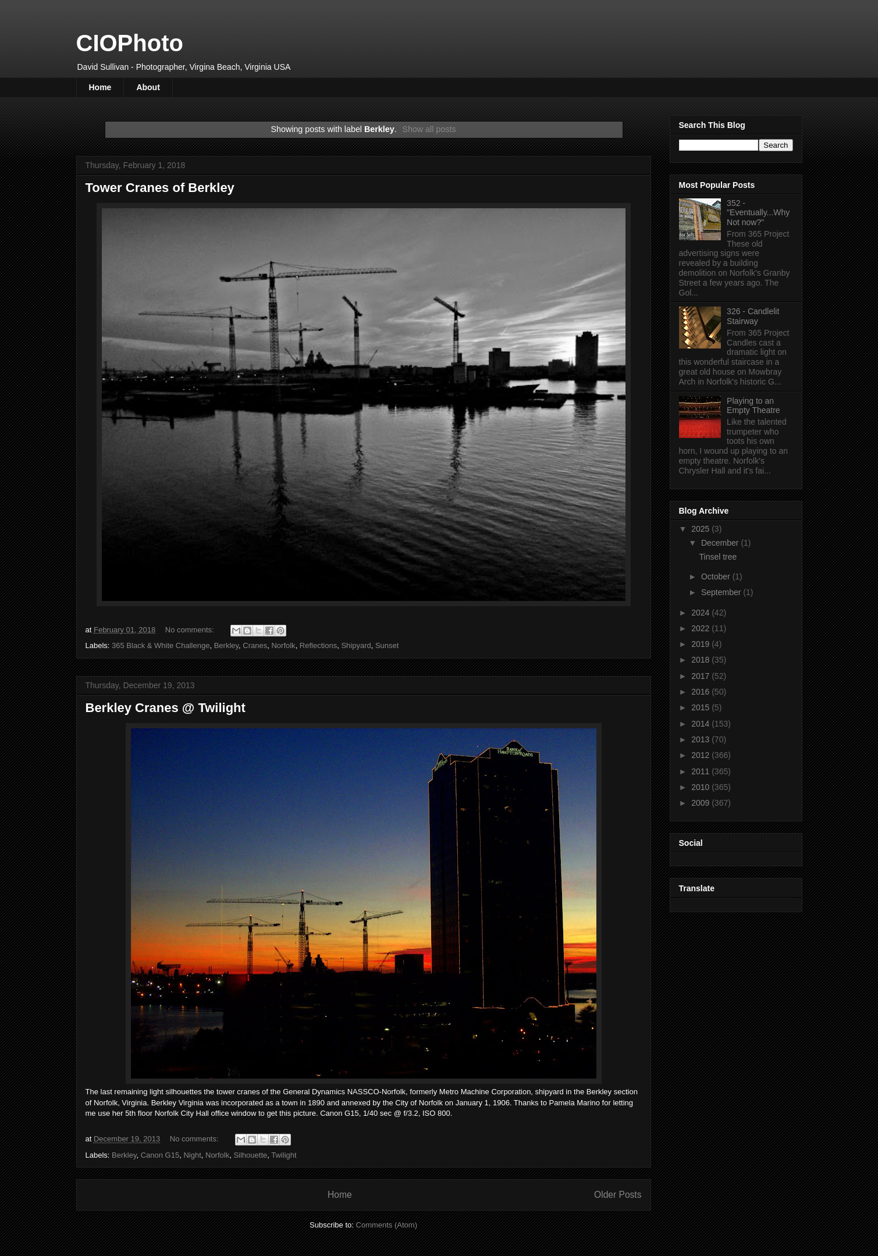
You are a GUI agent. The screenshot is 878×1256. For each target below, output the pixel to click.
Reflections (318, 645)
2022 (701, 628)
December (721, 542)
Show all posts (429, 129)
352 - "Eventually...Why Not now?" (758, 212)
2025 (701, 528)
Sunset (387, 645)
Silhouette (250, 1155)
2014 (701, 723)
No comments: (190, 629)
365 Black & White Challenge (160, 645)
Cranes (255, 645)
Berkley (226, 645)
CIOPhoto (129, 43)
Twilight (283, 1155)
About (147, 87)
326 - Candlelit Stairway (753, 316)
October (717, 576)
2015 (701, 707)
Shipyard (356, 645)
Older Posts (617, 1195)
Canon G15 (160, 1155)
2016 (701, 691)
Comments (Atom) (386, 1225)
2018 (701, 659)
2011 (701, 771)
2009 (701, 802)
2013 (701, 739)
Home (100, 87)
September (722, 592)
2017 (701, 676)
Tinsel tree (718, 556)
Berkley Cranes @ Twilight (166, 707)
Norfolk (283, 645)
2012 (701, 755)
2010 (701, 787)
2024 (701, 612)
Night (192, 1155)
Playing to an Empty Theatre (753, 405)
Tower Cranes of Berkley (160, 187)
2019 (701, 644)
